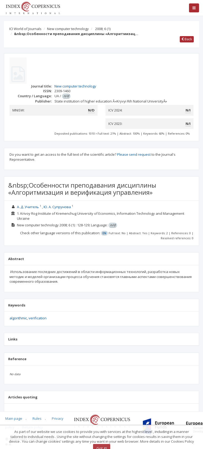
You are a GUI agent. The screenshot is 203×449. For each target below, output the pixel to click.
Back (186, 39)
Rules (37, 418)
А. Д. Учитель (28, 206)
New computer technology (68, 28)
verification (38, 318)
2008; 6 (102, 28)
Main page (13, 418)
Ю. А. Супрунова (57, 206)
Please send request (134, 154)
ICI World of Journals (25, 28)
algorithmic (18, 318)
